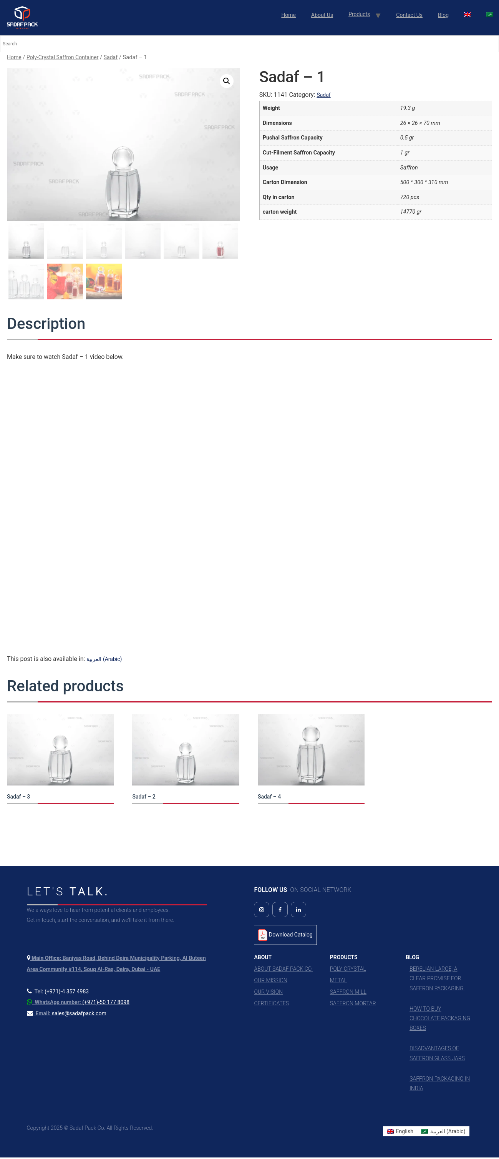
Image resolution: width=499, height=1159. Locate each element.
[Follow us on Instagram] (261, 911)
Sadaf (111, 57)
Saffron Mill (348, 994)
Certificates (271, 1005)
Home (288, 15)
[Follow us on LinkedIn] (298, 911)
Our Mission (270, 982)
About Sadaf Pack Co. (283, 971)
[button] (227, 81)
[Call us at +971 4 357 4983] (58, 993)
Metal (338, 982)
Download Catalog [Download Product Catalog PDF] (285, 937)
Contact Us (409, 15)
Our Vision (268, 994)
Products (359, 14)
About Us (322, 15)
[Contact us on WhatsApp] (78, 1004)
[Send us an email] (66, 1015)
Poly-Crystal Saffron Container (62, 57)
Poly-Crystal (348, 971)
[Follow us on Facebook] (280, 911)
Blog (443, 15)
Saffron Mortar (353, 1005)
